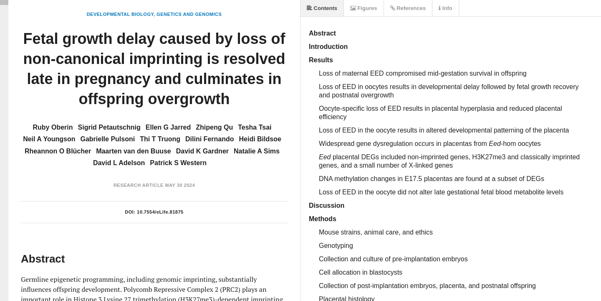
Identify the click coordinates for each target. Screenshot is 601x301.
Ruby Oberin (53, 127)
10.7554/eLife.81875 (160, 211)
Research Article (139, 185)
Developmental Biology (120, 14)
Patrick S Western (178, 162)
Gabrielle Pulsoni (107, 139)
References (408, 8)
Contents (322, 8)
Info (445, 8)
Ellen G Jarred (168, 127)
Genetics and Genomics (189, 14)
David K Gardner (202, 151)
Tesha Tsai (254, 127)
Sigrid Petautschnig (109, 127)
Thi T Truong (160, 139)
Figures (363, 8)
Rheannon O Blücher (58, 151)
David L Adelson (119, 162)
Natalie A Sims (257, 151)
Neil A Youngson (49, 139)
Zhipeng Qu (214, 127)
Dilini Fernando (209, 139)
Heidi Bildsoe (260, 139)
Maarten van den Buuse (133, 151)
